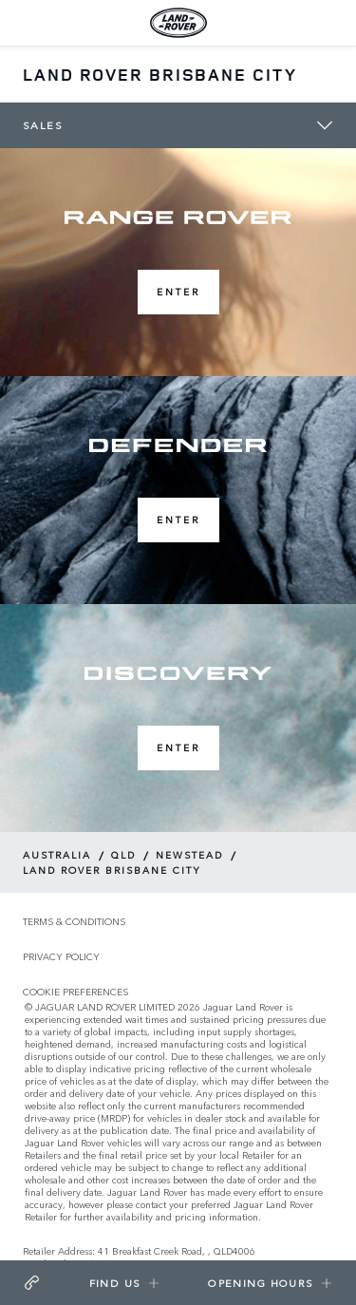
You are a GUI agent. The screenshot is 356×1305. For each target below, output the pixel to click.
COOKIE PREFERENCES (75, 991)
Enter (178, 291)
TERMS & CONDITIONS (74, 922)
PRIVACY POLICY (61, 957)
